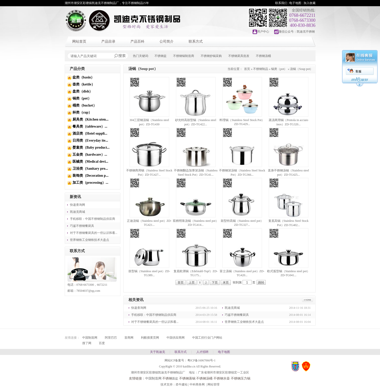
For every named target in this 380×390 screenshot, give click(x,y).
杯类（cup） (82, 112)
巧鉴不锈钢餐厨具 (82, 226)
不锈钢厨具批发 (238, 56)
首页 (247, 69)
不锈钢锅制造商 (183, 56)
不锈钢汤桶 (263, 56)
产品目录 (108, 41)
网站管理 (213, 384)
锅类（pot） (81, 98)
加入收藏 (309, 3)
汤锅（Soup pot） (301, 69)
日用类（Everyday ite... (90, 140)
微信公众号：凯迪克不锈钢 (297, 31)
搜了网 (86, 343)
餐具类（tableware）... (89, 126)
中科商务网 (197, 384)
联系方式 (196, 41)
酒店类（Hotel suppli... (89, 133)
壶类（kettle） (83, 84)
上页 (192, 282)
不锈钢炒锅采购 (211, 56)
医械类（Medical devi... (90, 161)
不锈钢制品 (260, 69)
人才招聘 (202, 352)
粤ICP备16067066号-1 (201, 360)
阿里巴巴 (111, 337)
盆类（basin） (83, 77)
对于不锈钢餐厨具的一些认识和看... (93, 233)
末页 (226, 282)
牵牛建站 (182, 384)
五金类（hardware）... (89, 154)
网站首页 (79, 41)
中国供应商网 (176, 337)
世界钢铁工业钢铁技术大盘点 (89, 240)
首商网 (128, 337)
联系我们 (281, 3)
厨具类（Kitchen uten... (90, 119)
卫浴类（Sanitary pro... (90, 168)
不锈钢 (167, 378)
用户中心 (263, 31)
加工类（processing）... (90, 182)
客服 (358, 71)
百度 (102, 343)
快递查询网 (77, 205)
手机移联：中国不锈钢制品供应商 (92, 219)
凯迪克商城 (77, 212)
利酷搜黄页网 (150, 337)
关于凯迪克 (157, 352)
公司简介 (167, 41)
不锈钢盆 (161, 56)
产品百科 (137, 41)
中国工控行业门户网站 (207, 337)
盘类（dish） (82, 91)
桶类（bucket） (84, 105)
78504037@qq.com (88, 290)
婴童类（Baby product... (91, 147)
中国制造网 (89, 337)
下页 (215, 282)
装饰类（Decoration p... (90, 175)
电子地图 (295, 3)
